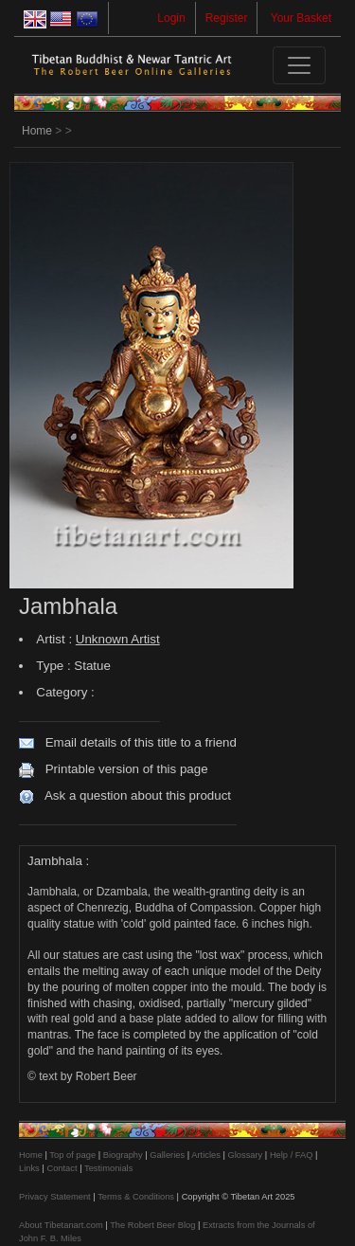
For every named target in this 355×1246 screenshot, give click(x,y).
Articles (206, 1155)
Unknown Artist (118, 639)
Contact (61, 1168)
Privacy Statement (55, 1196)
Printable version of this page (126, 769)
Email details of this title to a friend (141, 742)
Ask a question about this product (137, 795)
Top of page (72, 1155)
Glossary (244, 1155)
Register (226, 18)
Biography (123, 1155)
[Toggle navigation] (299, 65)
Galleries (167, 1155)
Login (171, 18)
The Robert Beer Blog (152, 1225)
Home (37, 130)
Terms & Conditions (136, 1196)
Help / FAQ (291, 1155)
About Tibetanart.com (61, 1225)
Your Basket (301, 18)
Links (29, 1168)
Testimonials (108, 1168)
